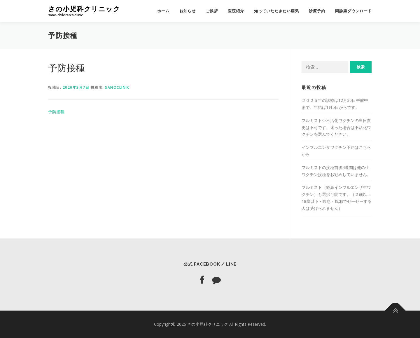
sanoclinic (117, 87)
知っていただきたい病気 (276, 11)
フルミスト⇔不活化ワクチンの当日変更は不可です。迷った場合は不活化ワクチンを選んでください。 (336, 127)
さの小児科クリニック (84, 9)
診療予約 (317, 11)
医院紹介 (236, 11)
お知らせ (187, 11)
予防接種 (56, 111)
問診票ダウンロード (353, 11)
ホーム (163, 11)
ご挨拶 (212, 11)
